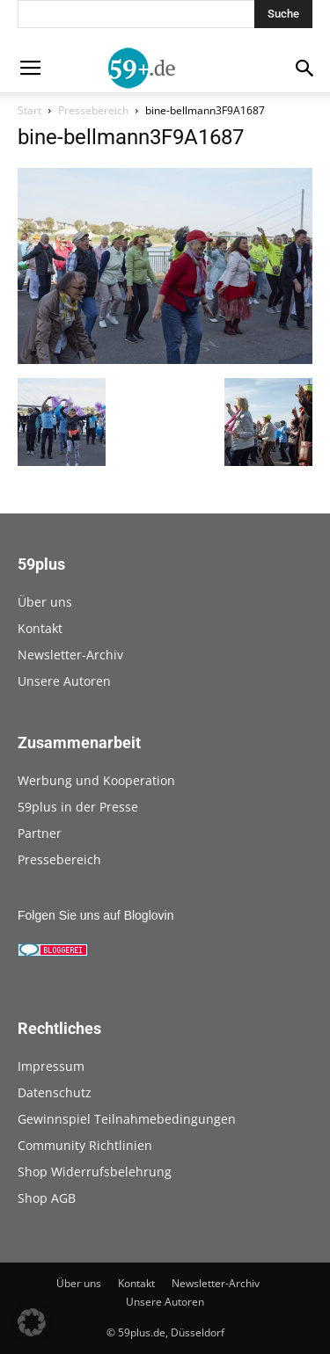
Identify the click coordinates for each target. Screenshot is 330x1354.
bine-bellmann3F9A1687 (131, 137)
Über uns (45, 601)
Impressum (51, 1066)
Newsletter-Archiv (70, 654)
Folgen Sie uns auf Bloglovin (95, 915)
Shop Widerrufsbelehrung (95, 1171)
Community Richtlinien (85, 1145)
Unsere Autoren (64, 681)
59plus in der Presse (78, 806)
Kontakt (40, 628)
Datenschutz (55, 1092)
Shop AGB (47, 1198)
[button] (31, 1322)
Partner (40, 833)
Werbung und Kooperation (96, 780)
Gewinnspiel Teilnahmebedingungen (127, 1118)
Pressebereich (93, 110)
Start (29, 110)
